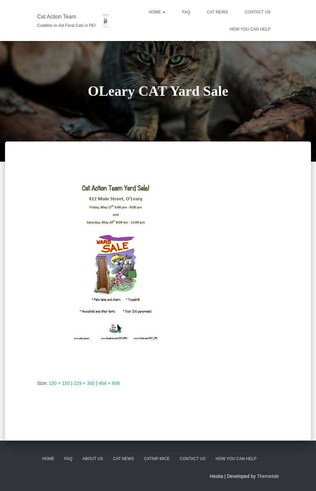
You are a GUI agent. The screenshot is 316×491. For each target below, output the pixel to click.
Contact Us (193, 458)
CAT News (123, 458)
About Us (93, 458)
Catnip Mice (157, 458)
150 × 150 (59, 383)
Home (157, 12)
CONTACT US (258, 12)
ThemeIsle (268, 476)
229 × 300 (84, 383)
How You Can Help (236, 458)
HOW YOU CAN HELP (250, 29)
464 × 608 (109, 383)
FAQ (186, 12)
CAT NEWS (217, 12)
